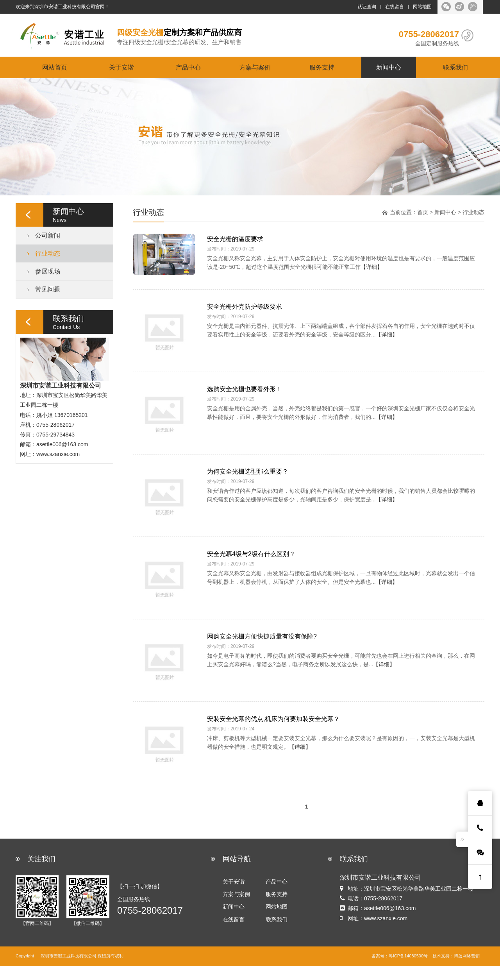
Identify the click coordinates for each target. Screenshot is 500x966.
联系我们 (455, 67)
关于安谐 (121, 67)
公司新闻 (47, 235)
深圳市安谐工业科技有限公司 (68, 956)
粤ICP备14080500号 (408, 956)
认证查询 (366, 6)
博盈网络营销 (467, 956)
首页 (422, 212)
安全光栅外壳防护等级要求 (244, 306)
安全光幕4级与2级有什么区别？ (251, 554)
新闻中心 (388, 67)
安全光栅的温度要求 (235, 239)
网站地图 (422, 6)
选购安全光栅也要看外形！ (244, 389)
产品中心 (188, 67)
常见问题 (47, 289)
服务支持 (321, 67)
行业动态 (47, 253)
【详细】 (371, 267)
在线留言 (394, 6)
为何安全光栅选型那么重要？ (247, 471)
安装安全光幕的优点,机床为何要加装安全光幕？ (273, 719)
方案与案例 (255, 67)
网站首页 (54, 67)
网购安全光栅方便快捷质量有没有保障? (262, 636)
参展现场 (47, 271)
